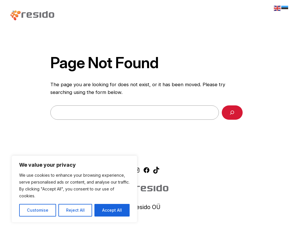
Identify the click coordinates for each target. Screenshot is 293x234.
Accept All (112, 210)
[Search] (232, 112)
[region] (74, 189)
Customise (37, 210)
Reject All (75, 210)
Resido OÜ (146, 207)
